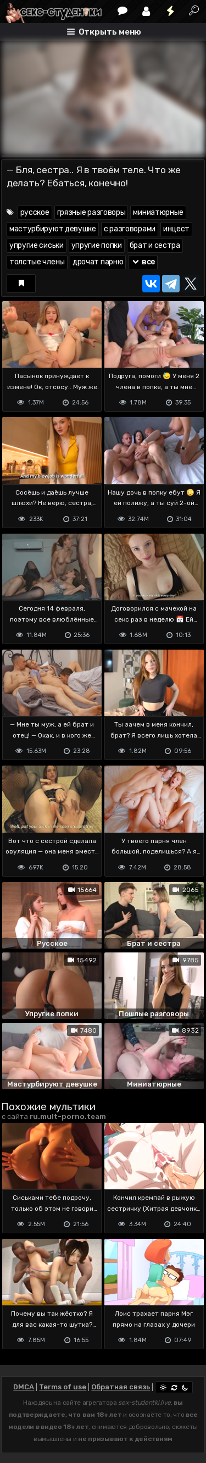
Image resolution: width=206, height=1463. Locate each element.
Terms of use (62, 1387)
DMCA (23, 1387)
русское (34, 212)
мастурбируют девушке (52, 229)
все (143, 262)
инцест (176, 229)
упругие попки (96, 245)
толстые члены (37, 262)
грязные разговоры (91, 212)
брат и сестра (155, 245)
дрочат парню (98, 262)
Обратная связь (120, 1387)
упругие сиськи (36, 245)
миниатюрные (158, 212)
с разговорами (129, 229)
